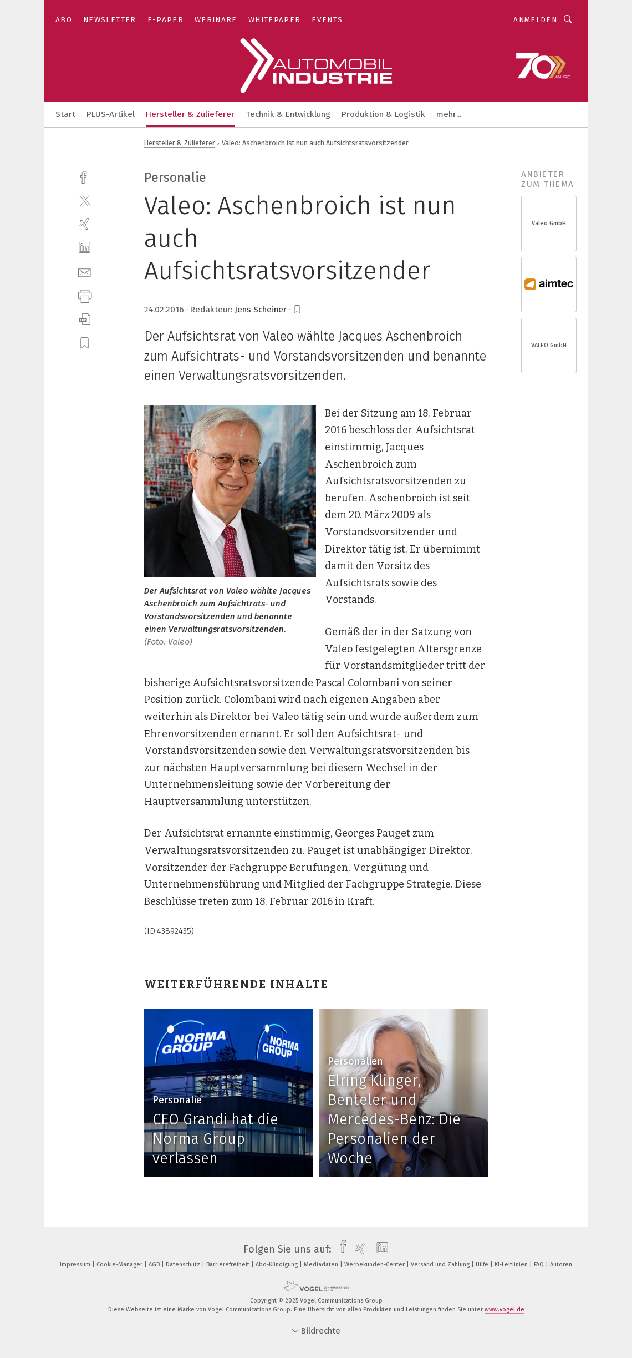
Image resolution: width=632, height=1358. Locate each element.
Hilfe (483, 1264)
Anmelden (535, 19)
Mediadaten (322, 1264)
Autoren (561, 1264)
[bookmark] (297, 310)
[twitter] (84, 200)
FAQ (540, 1264)
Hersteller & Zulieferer (190, 114)
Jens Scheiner (261, 310)
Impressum (76, 1264)
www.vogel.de (504, 1309)
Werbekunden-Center (375, 1264)
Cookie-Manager (120, 1264)
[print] (84, 295)
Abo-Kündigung (277, 1264)
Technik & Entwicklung (288, 114)
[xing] (84, 224)
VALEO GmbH (549, 345)
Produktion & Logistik (383, 114)
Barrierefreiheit (228, 1264)
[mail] (84, 271)
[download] (84, 319)
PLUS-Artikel (110, 114)
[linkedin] (84, 248)
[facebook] (84, 176)
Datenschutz (184, 1264)
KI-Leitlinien (512, 1264)
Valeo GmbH (549, 223)
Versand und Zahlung (441, 1264)
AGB (155, 1264)
